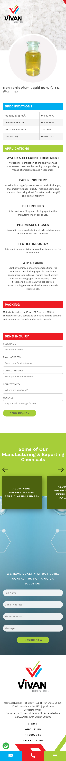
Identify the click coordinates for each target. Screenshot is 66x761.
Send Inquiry (20, 413)
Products (33, 734)
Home (32, 724)
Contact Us (33, 740)
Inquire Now (33, 640)
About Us (33, 729)
